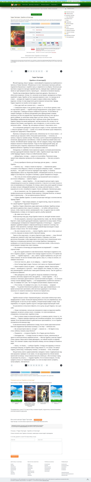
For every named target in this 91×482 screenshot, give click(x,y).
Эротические (47, 470)
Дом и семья (68, 25)
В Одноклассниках (47, 23)
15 (46, 71)
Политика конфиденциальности (68, 473)
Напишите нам (38, 50)
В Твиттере (25, 23)
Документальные (69, 18)
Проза (67, 20)
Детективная (30, 466)
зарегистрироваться (24, 426)
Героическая (30, 465)
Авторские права (36, 14)
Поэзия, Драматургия (70, 37)
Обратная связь (64, 475)
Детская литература (69, 23)
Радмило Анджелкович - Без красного (16, 403)
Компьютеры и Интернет (70, 35)
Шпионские (13, 473)
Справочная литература (70, 30)
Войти (71, 1)
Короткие (46, 465)
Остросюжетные (48, 468)
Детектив (12, 465)
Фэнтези (29, 473)
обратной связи (45, 480)
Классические (13, 469)
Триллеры (12, 472)
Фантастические (48, 466)
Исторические (13, 468)
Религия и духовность (70, 28)
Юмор (67, 33)
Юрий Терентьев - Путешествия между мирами (43, 403)
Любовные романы (45, 4)
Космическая (30, 468)
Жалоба (33, 49)
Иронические (13, 466)
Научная (29, 469)
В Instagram (36, 23)
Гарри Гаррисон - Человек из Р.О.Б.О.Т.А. (56, 403)
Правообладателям (65, 472)
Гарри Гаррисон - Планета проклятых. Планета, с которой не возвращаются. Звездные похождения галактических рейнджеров (29, 405)
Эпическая (30, 475)
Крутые (12, 470)
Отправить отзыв (15, 456)
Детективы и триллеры (34, 4)
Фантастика (53, 4)
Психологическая (31, 470)
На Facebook (15, 23)
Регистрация (76, 1)
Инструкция (54, 52)
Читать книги (25, 4)
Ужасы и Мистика (31, 472)
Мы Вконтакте (56, 23)
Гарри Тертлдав (39, 29)
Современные (47, 469)
